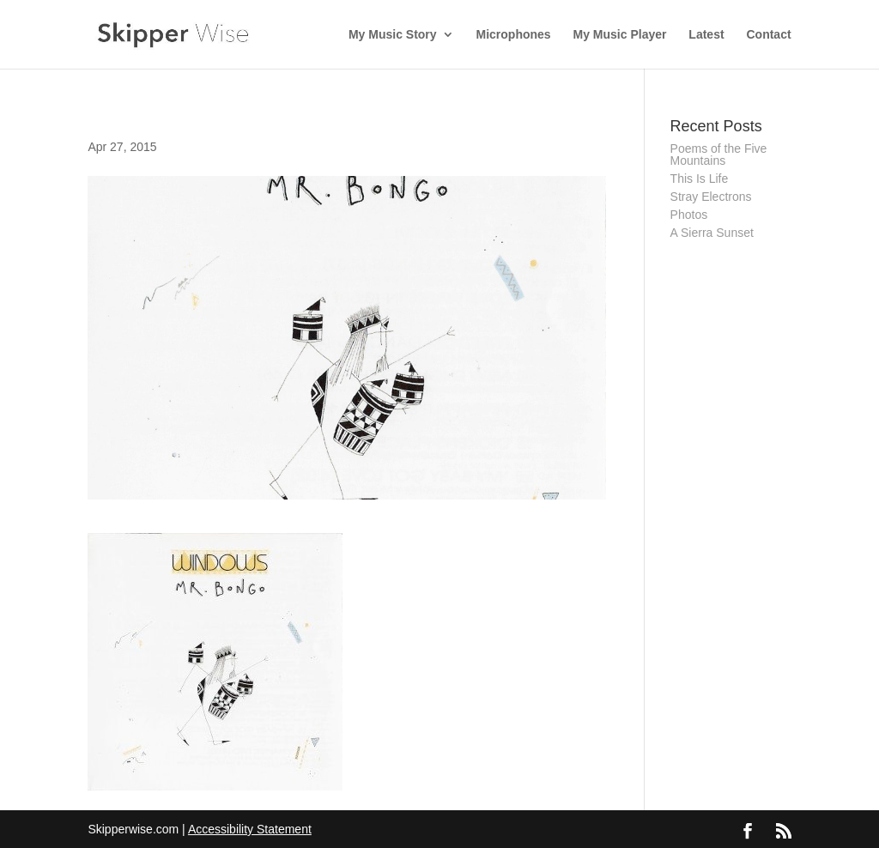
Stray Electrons (711, 196)
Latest (706, 34)
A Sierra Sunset (712, 232)
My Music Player (620, 34)
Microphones (513, 34)
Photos (689, 214)
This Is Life (699, 178)
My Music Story (393, 34)
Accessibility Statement (250, 829)
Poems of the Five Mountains (718, 154)
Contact (768, 34)
